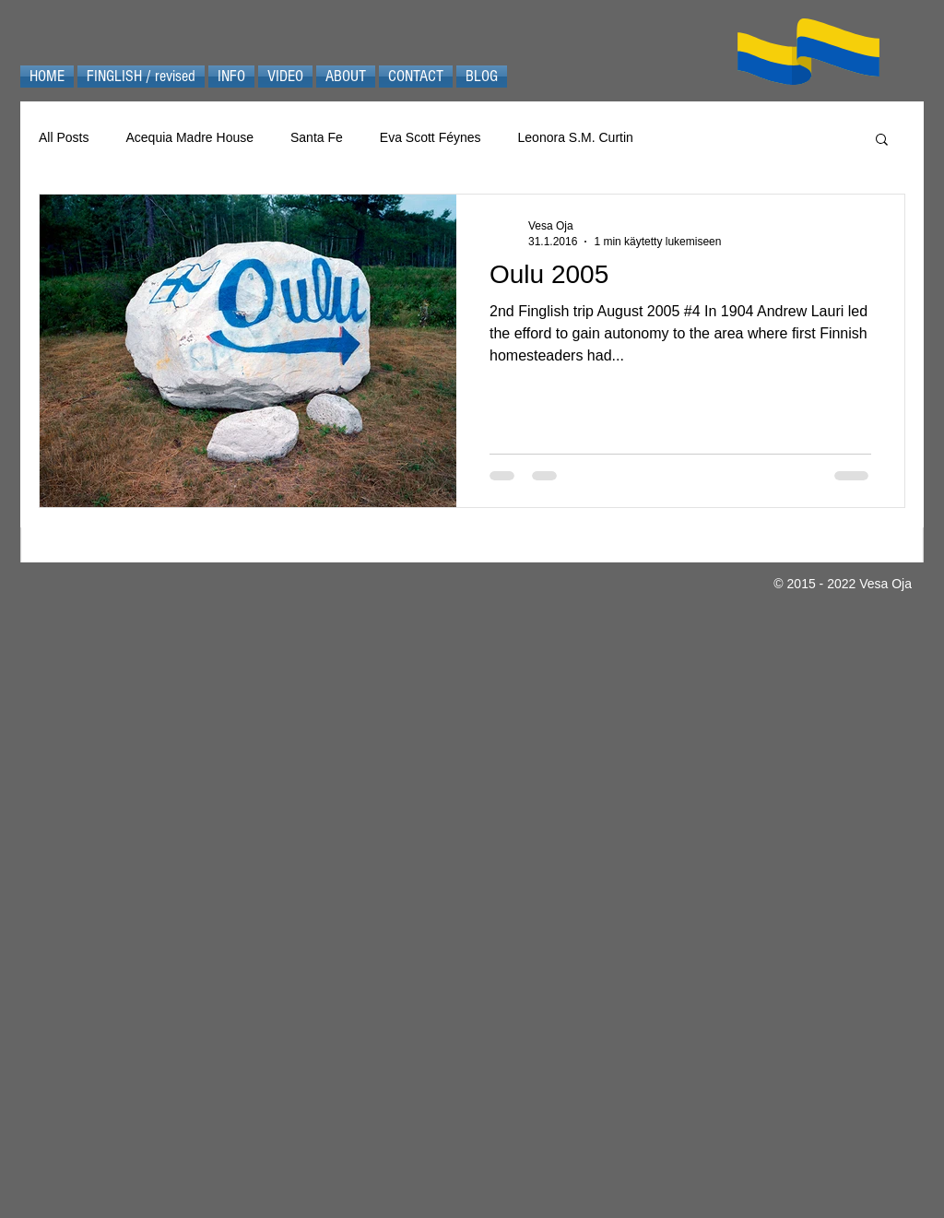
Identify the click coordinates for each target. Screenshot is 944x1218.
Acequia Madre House (189, 137)
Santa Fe (316, 137)
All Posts (63, 137)
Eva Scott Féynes (430, 137)
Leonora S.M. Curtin (575, 137)
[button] (882, 140)
